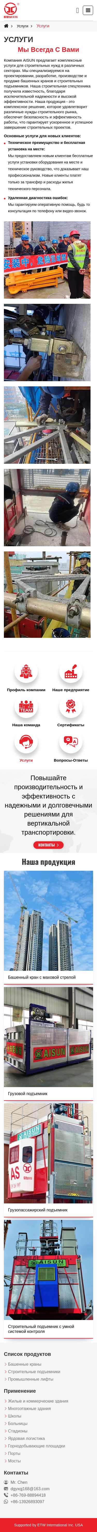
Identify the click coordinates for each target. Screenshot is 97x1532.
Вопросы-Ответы (71, 760)
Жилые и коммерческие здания (38, 1401)
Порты (14, 1453)
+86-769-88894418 (28, 1495)
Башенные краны (24, 1364)
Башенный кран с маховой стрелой (42, 977)
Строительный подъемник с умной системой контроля (41, 1329)
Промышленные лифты (30, 1379)
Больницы (17, 1423)
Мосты (14, 1461)
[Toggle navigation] (88, 10)
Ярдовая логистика (26, 1438)
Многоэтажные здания (29, 1408)
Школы (14, 1416)
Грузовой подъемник (27, 1093)
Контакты (46, 845)
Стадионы (17, 1431)
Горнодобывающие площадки (36, 1446)
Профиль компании (26, 690)
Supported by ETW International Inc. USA (48, 1525)
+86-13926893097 (27, 1502)
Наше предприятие (70, 690)
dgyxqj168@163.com (30, 1489)
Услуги (22, 26)
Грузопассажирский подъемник (38, 1210)
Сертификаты (70, 725)
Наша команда (26, 725)
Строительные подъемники (34, 1372)
